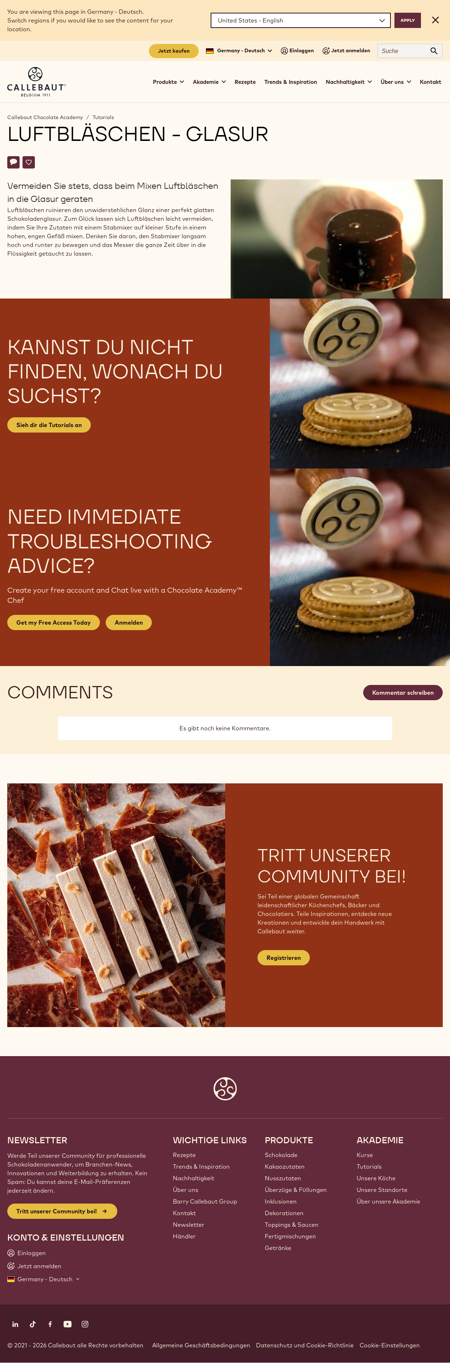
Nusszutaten (283, 1178)
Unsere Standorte (382, 1189)
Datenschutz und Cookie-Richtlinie (305, 1345)
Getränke (278, 1248)
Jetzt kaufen (174, 51)
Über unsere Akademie (388, 1201)
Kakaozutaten (285, 1166)
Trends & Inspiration (290, 81)
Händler (184, 1236)
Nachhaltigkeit (193, 1178)
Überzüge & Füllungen (296, 1189)
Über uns (185, 1189)
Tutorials (103, 117)
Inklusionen (281, 1201)
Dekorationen (284, 1213)
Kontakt (430, 81)
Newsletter (188, 1224)
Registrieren (284, 957)
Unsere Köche (376, 1178)
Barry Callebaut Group (205, 1201)
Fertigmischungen (290, 1236)
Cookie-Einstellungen (390, 1345)
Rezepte (245, 81)
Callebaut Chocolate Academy (45, 117)
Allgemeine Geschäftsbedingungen (201, 1345)
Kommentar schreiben (403, 692)
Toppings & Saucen (292, 1224)
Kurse (365, 1155)
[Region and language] (301, 20)
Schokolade (281, 1155)
